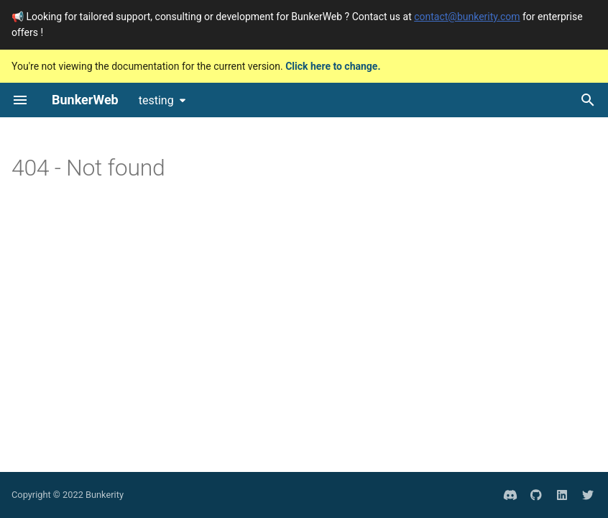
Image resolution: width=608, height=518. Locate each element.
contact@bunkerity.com (467, 16)
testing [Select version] (156, 100)
